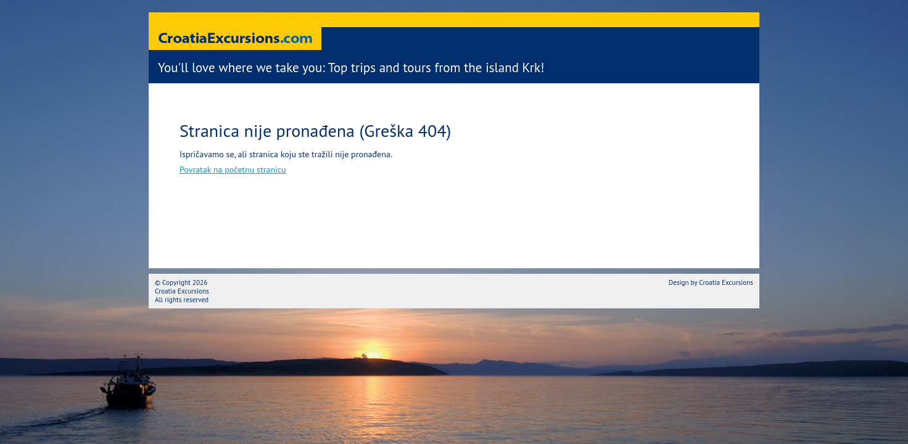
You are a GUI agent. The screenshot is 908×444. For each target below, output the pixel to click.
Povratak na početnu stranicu (233, 169)
